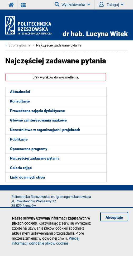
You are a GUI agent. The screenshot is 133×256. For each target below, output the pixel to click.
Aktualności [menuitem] (20, 92)
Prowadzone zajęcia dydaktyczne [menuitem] (37, 111)
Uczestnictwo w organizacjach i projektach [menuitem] (45, 130)
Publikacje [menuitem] (19, 139)
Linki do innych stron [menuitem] (27, 177)
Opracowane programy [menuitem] (28, 149)
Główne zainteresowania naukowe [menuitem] (38, 120)
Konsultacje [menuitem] (20, 101)
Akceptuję (114, 217)
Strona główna (19, 45)
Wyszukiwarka (72, 4)
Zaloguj (111, 4)
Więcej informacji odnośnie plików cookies (45, 241)
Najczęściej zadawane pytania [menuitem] (34, 158)
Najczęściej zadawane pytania (58, 45)
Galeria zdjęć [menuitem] (21, 168)
